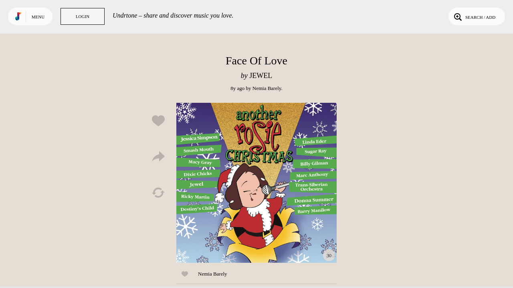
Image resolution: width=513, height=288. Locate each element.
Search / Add (473, 16)
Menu (38, 16)
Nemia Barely (266, 88)
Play (256, 183)
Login (82, 16)
